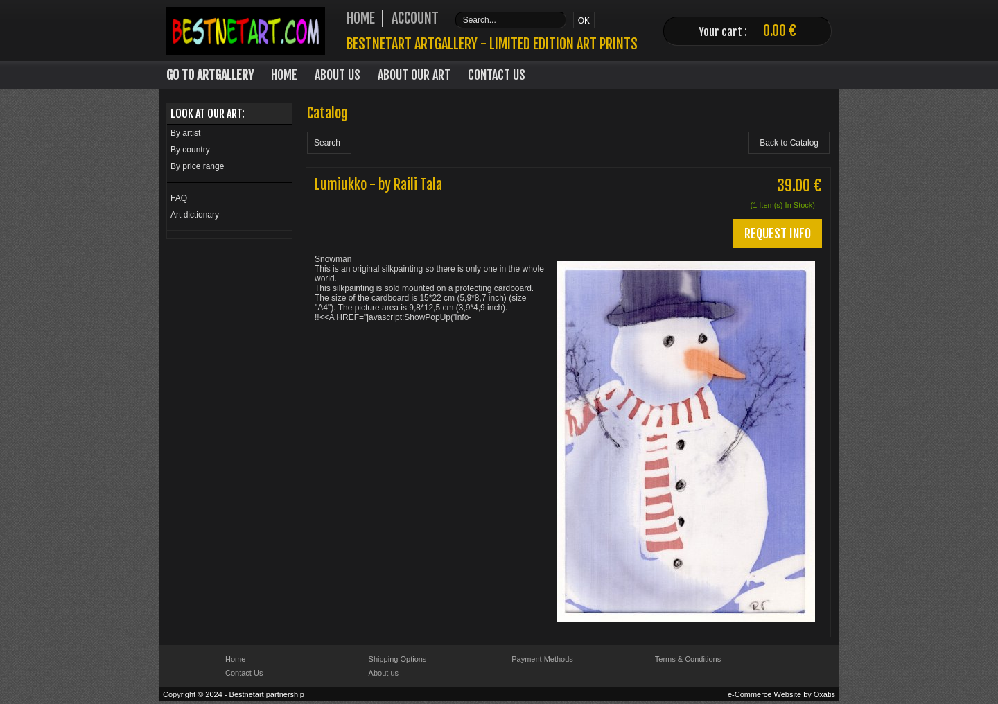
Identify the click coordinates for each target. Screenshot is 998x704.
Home (284, 74)
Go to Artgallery (210, 74)
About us (384, 673)
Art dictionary (194, 215)
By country (190, 150)
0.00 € (779, 30)
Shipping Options (398, 659)
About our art (414, 74)
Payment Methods (542, 659)
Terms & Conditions (688, 659)
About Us (337, 74)
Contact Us (496, 74)
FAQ (178, 198)
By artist (185, 133)
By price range (197, 166)
